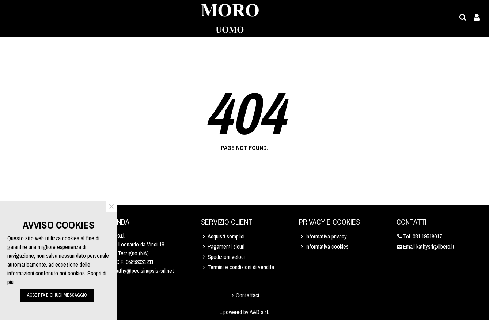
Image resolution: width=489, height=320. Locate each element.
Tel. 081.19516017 (419, 236)
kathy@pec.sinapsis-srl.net (144, 271)
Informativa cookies (324, 246)
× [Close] (111, 206)
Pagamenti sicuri (222, 246)
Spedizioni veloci (223, 256)
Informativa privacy (323, 236)
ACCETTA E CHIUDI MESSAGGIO (57, 295)
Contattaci (244, 295)
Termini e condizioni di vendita (237, 267)
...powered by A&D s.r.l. (244, 312)
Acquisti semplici (222, 236)
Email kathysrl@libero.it (425, 246)
